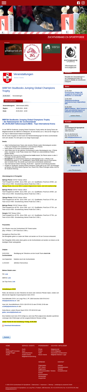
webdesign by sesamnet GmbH (63, 384)
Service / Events (19, 77)
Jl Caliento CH (75, 165)
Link (6, 274)
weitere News (75, 115)
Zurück (6, 337)
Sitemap (51, 384)
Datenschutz (35, 384)
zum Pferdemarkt (75, 170)
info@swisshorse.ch (11, 389)
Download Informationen (12, 325)
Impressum (44, 384)
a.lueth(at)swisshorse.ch (10, 306)
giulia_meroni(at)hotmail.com (11, 312)
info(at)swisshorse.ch (9, 300)
